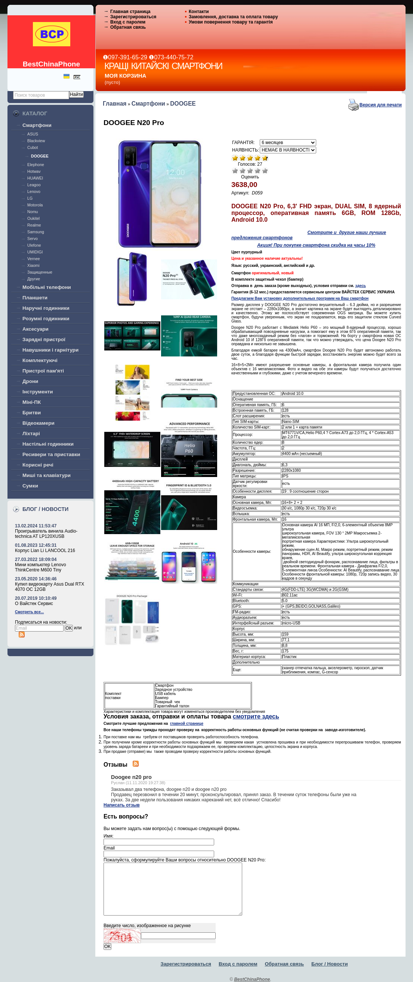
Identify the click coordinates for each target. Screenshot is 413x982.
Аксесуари (35, 329)
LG (30, 198)
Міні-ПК (31, 402)
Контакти (199, 11)
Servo (32, 238)
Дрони (30, 381)
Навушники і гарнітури (50, 350)
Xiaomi (33, 265)
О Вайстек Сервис (34, 603)
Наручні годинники (46, 308)
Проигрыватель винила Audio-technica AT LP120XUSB (46, 534)
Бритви (31, 412)
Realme (34, 225)
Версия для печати (381, 104)
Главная (114, 103)
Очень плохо (235, 170)
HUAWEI (35, 178)
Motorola (35, 205)
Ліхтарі (31, 433)
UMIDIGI (35, 252)
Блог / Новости (329, 964)
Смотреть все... (29, 612)
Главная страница (130, 11)
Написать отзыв (122, 805)
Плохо (242, 170)
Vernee (33, 258)
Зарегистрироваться (133, 16)
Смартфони (37, 125)
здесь (360, 286)
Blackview (36, 140)
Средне (250, 170)
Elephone (35, 164)
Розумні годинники (46, 318)
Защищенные (39, 272)
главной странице (186, 723)
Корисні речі (37, 465)
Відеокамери (38, 423)
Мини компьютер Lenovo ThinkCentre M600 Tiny (40, 567)
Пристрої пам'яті (43, 371)
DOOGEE (40, 156)
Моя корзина (125, 75)
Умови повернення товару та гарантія (231, 22)
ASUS (32, 134)
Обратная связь (128, 27)
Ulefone (34, 245)
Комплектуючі (40, 360)
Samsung (35, 232)
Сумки (30, 486)
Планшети (34, 297)
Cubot (32, 147)
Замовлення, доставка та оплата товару (233, 16)
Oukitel (33, 218)
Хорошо (257, 170)
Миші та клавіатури (46, 475)
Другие (33, 279)
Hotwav (33, 171)
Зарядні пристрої (43, 339)
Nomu (32, 211)
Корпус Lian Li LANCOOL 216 (45, 550)
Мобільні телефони (46, 287)
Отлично (265, 170)
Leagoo (33, 185)
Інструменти (37, 392)
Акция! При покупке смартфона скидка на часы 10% (316, 245)
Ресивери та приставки (51, 454)
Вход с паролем (127, 22)
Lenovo (33, 191)
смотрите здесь (256, 716)
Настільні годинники (48, 444)
